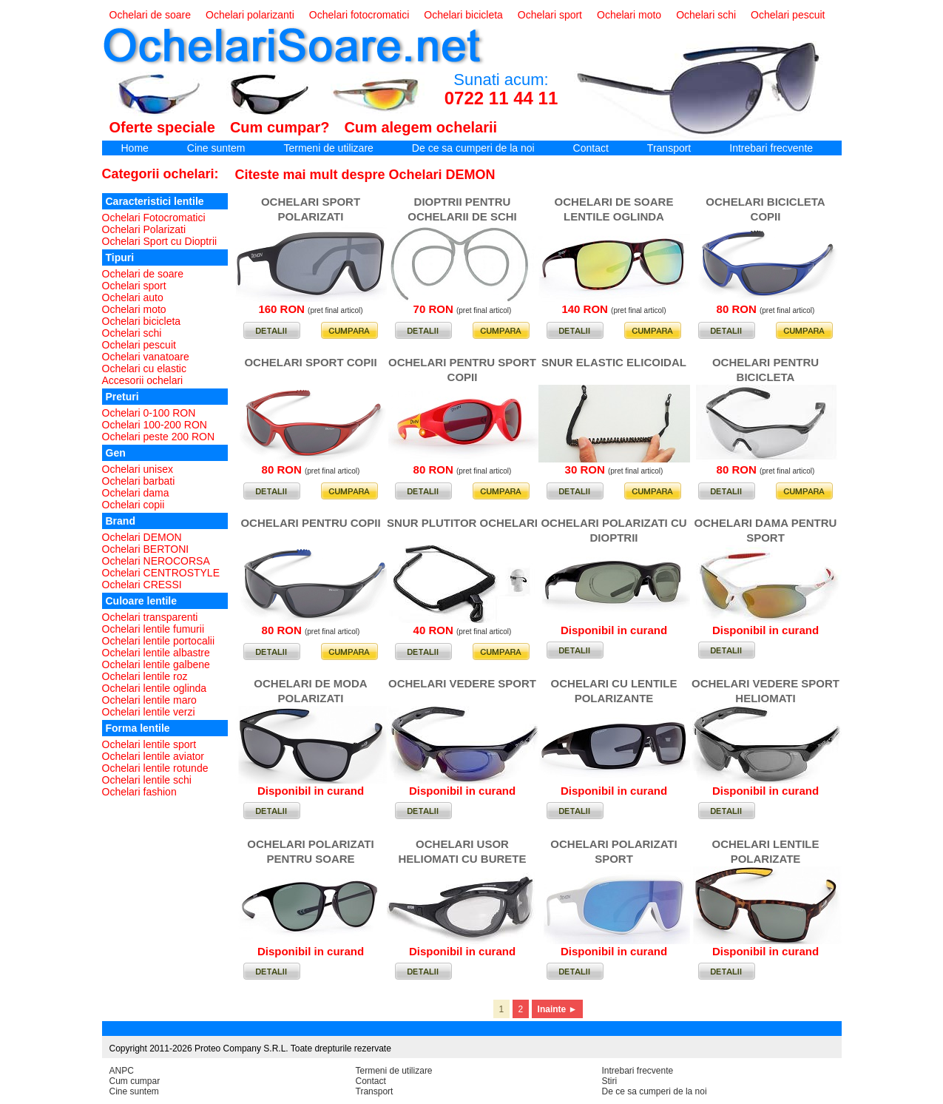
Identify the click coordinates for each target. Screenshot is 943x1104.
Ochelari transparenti (150, 617)
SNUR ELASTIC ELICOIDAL (613, 362)
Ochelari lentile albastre (156, 653)
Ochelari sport (550, 15)
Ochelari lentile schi (147, 780)
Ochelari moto (629, 15)
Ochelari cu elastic (144, 368)
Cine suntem (216, 148)
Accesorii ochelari (142, 380)
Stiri (610, 1081)
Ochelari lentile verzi (148, 712)
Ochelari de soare (150, 15)
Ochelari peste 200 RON (158, 436)
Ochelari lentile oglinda (154, 688)
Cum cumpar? (279, 127)
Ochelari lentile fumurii (153, 629)
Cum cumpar (134, 1081)
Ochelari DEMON (142, 537)
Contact (591, 148)
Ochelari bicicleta (463, 15)
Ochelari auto (132, 297)
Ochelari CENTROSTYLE (161, 573)
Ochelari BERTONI (145, 549)
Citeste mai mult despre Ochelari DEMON (365, 174)
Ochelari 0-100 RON (149, 413)
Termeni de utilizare (328, 148)
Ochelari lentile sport (149, 744)
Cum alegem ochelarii (420, 127)
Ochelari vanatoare (145, 357)
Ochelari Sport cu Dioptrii (159, 241)
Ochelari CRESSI (142, 584)
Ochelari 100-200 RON (154, 425)
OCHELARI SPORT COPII (310, 362)
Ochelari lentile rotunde (155, 768)
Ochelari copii (133, 505)
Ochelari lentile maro (149, 700)
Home (135, 148)
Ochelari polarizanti (250, 15)
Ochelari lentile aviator (153, 756)
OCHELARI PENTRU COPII (310, 522)
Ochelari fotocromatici (359, 15)
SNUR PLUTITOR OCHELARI (462, 522)
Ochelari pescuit (788, 15)
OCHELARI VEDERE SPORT (462, 683)
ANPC (121, 1071)
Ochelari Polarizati (144, 229)
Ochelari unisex (138, 469)
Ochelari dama (135, 493)
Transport (669, 148)
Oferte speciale (162, 127)
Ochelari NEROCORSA (156, 561)
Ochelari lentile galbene (156, 664)
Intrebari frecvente (771, 148)
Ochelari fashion (139, 792)
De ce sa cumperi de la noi (473, 148)
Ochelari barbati (138, 481)
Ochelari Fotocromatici (154, 217)
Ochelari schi (706, 15)
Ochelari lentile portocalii (158, 641)
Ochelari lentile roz (145, 676)
